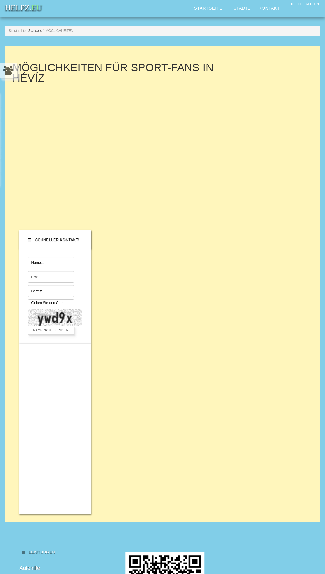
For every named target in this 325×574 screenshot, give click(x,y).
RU (308, 4)
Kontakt (269, 8)
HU (291, 4)
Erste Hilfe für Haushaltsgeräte (55, 408)
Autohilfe (29, 391)
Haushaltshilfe (36, 433)
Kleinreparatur (36, 416)
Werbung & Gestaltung (46, 458)
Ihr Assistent (33, 442)
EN (316, 4)
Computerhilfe (35, 425)
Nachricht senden (274, 153)
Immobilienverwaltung (45, 467)
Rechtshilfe (32, 450)
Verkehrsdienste (38, 400)
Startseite (208, 8)
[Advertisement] (277, 252)
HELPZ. (264, 409)
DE (300, 4)
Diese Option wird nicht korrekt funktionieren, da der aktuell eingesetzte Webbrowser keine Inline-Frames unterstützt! (161, 154)
